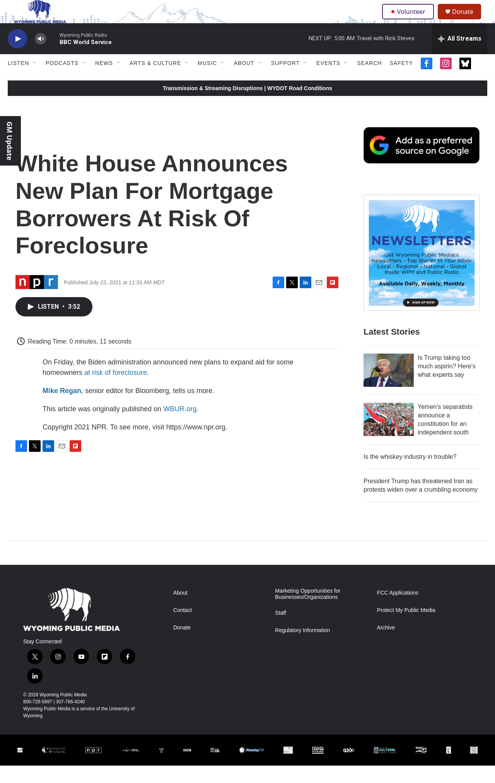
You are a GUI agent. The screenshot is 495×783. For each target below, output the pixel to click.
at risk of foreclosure (115, 390)
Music (207, 80)
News (104, 80)
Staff (280, 630)
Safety (401, 80)
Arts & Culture (155, 80)
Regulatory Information (302, 648)
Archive (386, 645)
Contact (182, 628)
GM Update (9, 140)
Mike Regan (62, 408)
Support (285, 80)
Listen (18, 80)
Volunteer (410, 20)
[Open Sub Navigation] (35, 80)
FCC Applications (397, 610)
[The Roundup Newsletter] (421, 270)
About (244, 80)
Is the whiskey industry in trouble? (410, 474)
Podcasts (62, 80)
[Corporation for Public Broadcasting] (19, 767)
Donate (468, 20)
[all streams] (459, 56)
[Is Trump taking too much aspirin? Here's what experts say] (389, 387)
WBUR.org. (180, 426)
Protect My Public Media (406, 628)
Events (328, 80)
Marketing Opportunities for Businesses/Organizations (307, 611)
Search (369, 80)
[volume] (40, 56)
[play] (17, 56)
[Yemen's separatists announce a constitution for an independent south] (389, 436)
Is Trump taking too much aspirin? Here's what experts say (447, 383)
